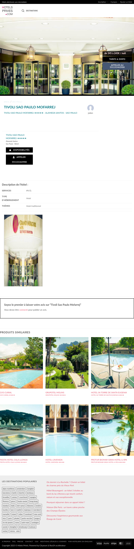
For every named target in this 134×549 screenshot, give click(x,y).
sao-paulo (17, 102)
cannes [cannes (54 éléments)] (14, 497)
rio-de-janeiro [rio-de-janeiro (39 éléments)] (8, 523)
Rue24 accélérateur (58, 545)
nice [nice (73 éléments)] (4, 518)
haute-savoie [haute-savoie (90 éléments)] (22, 501)
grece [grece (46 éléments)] (13, 501)
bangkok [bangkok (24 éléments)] (30, 489)
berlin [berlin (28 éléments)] (14, 493)
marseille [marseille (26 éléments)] (6, 514)
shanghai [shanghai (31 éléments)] (13, 527)
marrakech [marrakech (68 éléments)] (37, 510)
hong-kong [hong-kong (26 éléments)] (34, 501)
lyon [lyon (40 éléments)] (12, 510)
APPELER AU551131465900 (117, 66)
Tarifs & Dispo (117, 59)
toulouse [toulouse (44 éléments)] (32, 527)
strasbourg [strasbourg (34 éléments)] (23, 527)
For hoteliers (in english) (80, 541)
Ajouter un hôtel (126, 2)
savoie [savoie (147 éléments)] (5, 527)
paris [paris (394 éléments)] (10, 518)
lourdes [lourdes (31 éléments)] (5, 510)
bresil (7, 102)
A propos (114, 2)
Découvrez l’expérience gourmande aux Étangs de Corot (65, 517)
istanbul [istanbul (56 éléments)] (6, 506)
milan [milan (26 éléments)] (21, 514)
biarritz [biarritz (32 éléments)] (21, 493)
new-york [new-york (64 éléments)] (37, 514)
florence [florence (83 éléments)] (6, 501)
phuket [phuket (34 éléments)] (16, 518)
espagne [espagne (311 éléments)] (33, 497)
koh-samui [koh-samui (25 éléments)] (21, 506)
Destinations (32, 10)
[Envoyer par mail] (116, 73)
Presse (20, 541)
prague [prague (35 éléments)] (37, 518)
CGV (36, 541)
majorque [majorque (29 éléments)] (27, 510)
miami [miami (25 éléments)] (14, 514)
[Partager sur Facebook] (107, 73)
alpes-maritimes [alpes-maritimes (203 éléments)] (8, 489)
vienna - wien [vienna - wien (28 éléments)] (15, 531)
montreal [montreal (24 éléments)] (28, 514)
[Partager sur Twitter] (111, 73)
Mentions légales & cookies (53, 541)
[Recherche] (23, 10)
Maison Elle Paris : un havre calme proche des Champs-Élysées (65, 509)
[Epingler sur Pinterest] (121, 73)
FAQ (14, 541)
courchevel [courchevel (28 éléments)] (23, 497)
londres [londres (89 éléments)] (38, 506)
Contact (29, 541)
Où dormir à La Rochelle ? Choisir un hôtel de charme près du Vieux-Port (66, 484)
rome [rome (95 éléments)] (17, 523)
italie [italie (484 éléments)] (13, 506)
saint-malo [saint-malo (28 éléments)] (25, 523)
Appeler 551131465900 (19, 159)
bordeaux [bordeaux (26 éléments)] (30, 493)
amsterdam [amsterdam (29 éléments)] (21, 489)
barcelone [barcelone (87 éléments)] (6, 493)
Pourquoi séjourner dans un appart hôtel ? (66, 502)
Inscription (103, 2)
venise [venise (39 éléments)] (5, 531)
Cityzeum (43, 545)
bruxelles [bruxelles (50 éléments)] (6, 497)
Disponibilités (19, 150)
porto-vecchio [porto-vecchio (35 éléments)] (27, 518)
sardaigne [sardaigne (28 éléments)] (35, 523)
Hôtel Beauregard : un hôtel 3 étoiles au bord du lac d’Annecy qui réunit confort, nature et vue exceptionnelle (65, 493)
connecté (23, 309)
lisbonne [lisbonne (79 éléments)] (30, 506)
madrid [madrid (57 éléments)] (18, 510)
